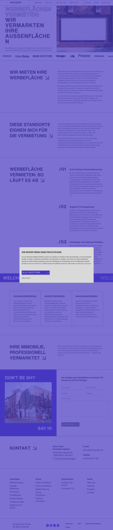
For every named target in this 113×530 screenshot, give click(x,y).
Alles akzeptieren (36, 272)
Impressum (26, 278)
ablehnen (64, 263)
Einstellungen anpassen (83, 263)
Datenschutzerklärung (34, 263)
